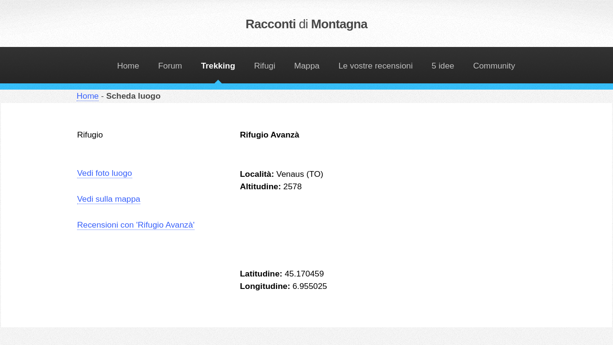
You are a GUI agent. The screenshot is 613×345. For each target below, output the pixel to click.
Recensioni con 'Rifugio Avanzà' (135, 225)
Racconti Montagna (306, 24)
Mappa (306, 65)
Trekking (218, 65)
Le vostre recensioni (376, 65)
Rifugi (264, 65)
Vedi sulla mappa (108, 199)
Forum (170, 65)
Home (128, 65)
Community (494, 65)
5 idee (442, 65)
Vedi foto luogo (104, 173)
